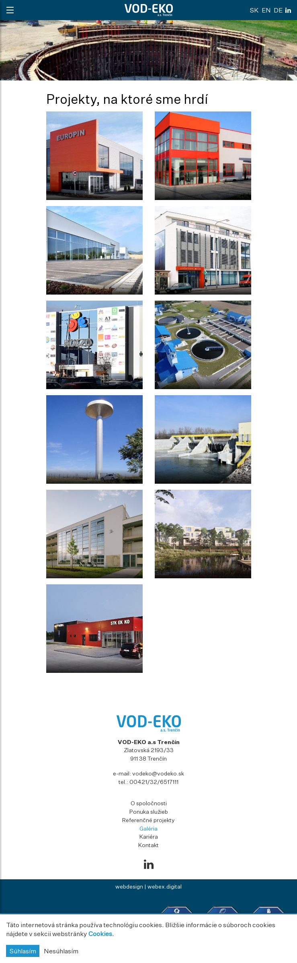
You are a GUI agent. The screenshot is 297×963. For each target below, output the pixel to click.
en (266, 10)
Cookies (100, 934)
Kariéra (148, 836)
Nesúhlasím (61, 951)
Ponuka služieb (148, 811)
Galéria (148, 828)
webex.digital (164, 886)
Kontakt (148, 844)
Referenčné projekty (148, 820)
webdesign (129, 886)
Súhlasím (22, 951)
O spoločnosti (149, 803)
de (278, 10)
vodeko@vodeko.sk (158, 773)
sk (254, 10)
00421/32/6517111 (153, 781)
